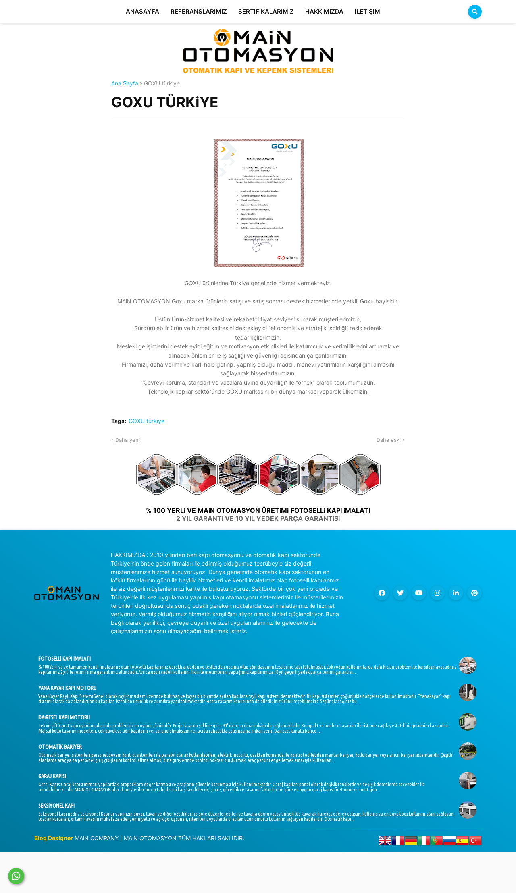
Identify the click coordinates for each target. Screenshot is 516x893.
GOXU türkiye (162, 83)
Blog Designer (53, 838)
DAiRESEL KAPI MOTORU (64, 717)
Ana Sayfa (124, 83)
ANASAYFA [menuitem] (142, 11)
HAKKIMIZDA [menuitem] (324, 11)
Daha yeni (127, 440)
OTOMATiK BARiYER (60, 747)
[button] (475, 12)
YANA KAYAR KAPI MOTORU (67, 688)
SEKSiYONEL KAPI (56, 805)
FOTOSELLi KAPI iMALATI (64, 658)
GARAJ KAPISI (52, 776)
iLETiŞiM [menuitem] (367, 11)
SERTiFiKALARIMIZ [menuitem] (266, 11)
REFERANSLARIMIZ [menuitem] (199, 11)
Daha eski (389, 440)
